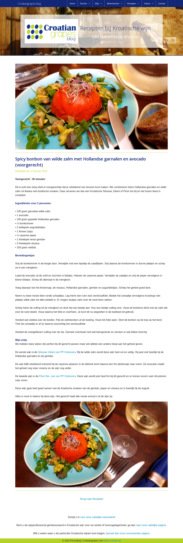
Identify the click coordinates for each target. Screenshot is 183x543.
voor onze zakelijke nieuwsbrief (97, 517)
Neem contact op (112, 540)
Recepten (131, 3)
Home (72, 3)
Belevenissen (113, 3)
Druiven (83, 3)
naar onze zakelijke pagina (151, 525)
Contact (161, 3)
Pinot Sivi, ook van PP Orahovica (57, 376)
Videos (147, 3)
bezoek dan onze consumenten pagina (127, 533)
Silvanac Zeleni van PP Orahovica (57, 352)
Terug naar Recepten (91, 499)
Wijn (97, 3)
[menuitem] (72, 3)
